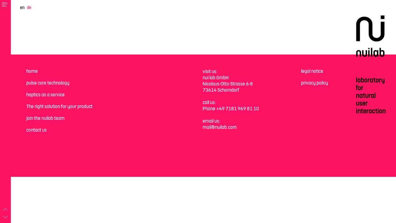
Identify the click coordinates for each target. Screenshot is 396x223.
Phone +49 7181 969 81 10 (231, 109)
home (32, 71)
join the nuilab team (45, 118)
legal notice (312, 71)
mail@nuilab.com (220, 127)
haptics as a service (45, 95)
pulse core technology (47, 83)
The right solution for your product (59, 106)
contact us (36, 130)
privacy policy (314, 83)
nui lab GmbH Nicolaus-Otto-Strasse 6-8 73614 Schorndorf (228, 84)
